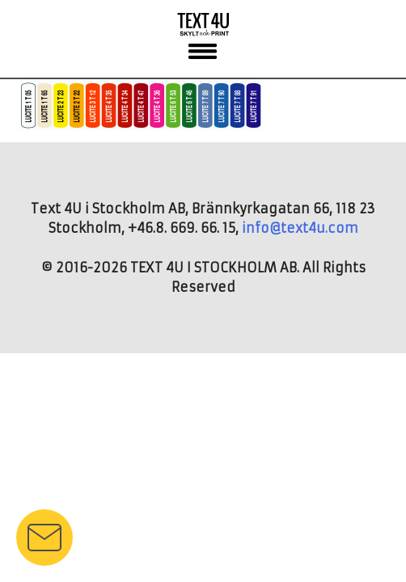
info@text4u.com (300, 228)
